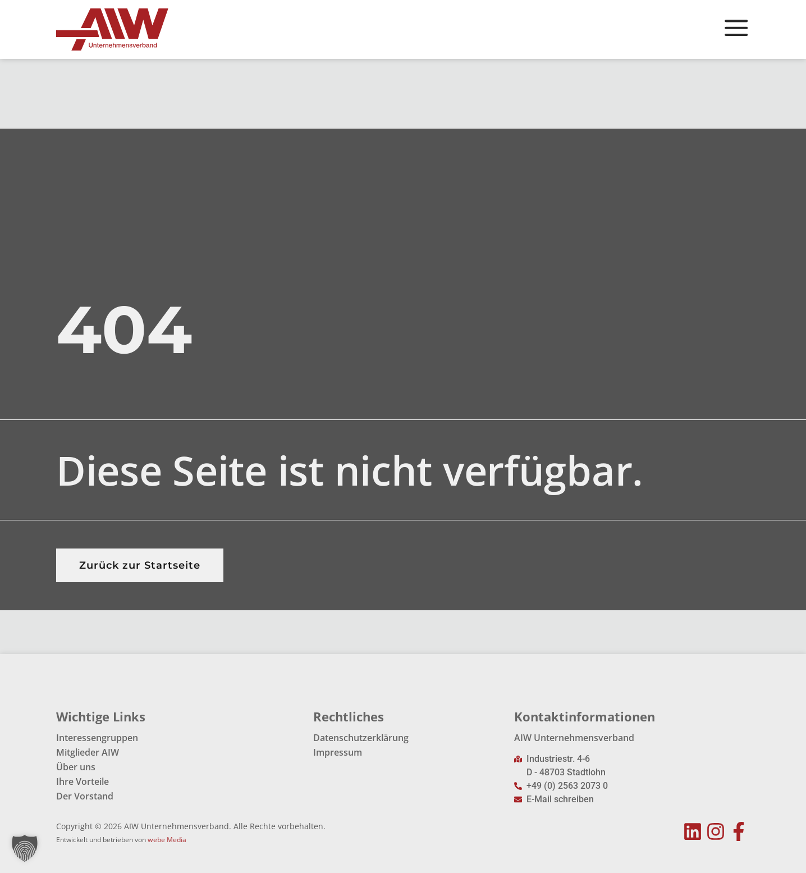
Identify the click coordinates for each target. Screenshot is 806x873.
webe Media (167, 839)
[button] (24, 848)
